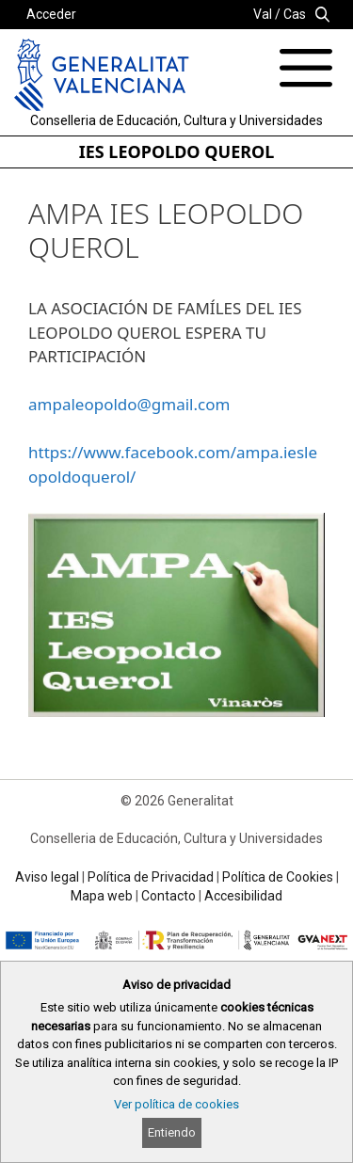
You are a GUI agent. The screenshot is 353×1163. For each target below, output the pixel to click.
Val (262, 14)
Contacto (168, 895)
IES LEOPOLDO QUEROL (177, 151)
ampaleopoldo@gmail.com (129, 404)
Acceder (51, 14)
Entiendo (172, 1132)
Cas (294, 14)
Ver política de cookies (176, 1104)
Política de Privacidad (151, 876)
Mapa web (102, 895)
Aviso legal (47, 876)
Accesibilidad (243, 895)
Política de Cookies (277, 876)
